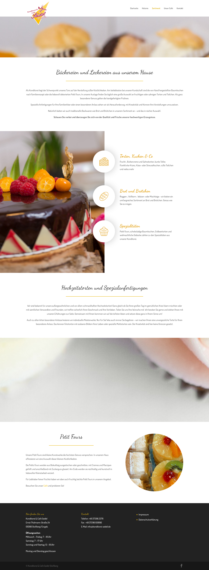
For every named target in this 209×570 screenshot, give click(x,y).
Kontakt (180, 8)
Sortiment (156, 8)
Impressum (144, 514)
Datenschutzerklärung (148, 519)
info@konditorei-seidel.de (99, 526)
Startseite (134, 8)
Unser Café (168, 8)
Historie (145, 8)
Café (45, 485)
